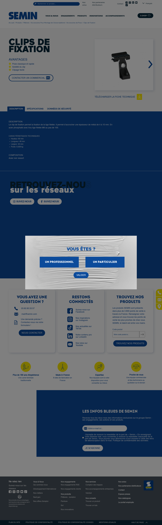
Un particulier (105, 262)
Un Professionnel (59, 262)
